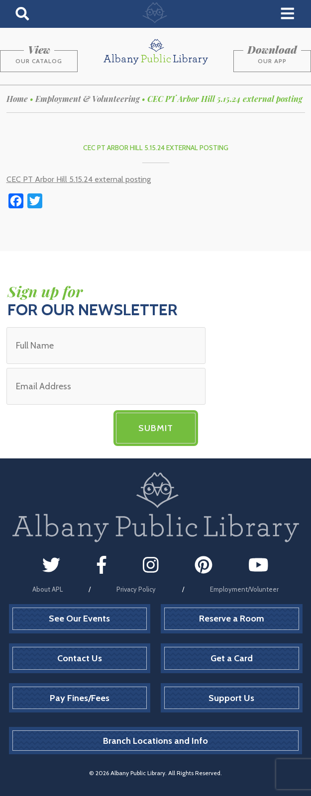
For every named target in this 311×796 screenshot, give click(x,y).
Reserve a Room (231, 618)
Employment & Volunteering (87, 98)
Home (17, 98)
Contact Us (79, 658)
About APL (47, 589)
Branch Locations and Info (155, 740)
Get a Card (231, 658)
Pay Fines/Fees (79, 698)
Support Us (231, 698)
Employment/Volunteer (244, 589)
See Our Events (79, 618)
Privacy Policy (136, 589)
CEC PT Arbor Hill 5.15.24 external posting (78, 179)
